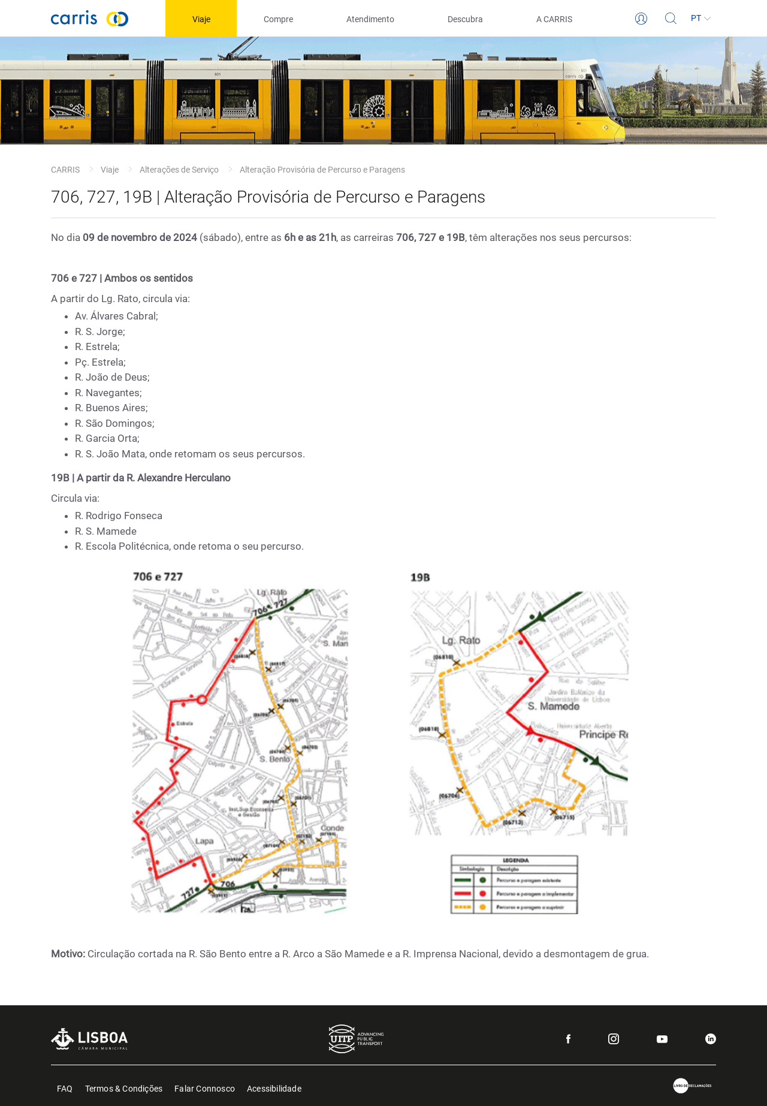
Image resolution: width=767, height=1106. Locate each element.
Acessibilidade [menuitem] (274, 1088)
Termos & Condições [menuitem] (124, 1088)
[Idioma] (701, 19)
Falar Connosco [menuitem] (204, 1088)
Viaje (110, 169)
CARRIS (65, 169)
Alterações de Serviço (179, 169)
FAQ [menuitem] (65, 1088)
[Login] (641, 19)
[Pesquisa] (671, 19)
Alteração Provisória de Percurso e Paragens (322, 169)
